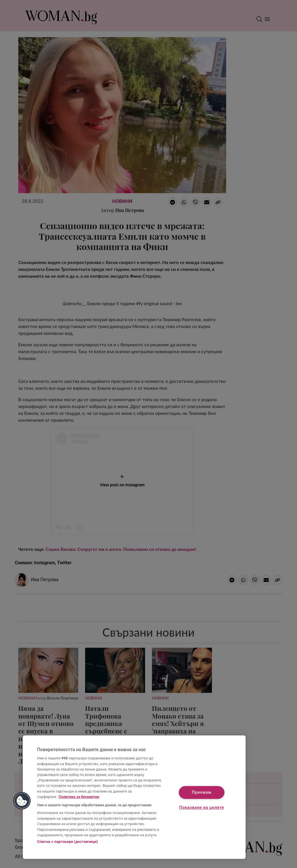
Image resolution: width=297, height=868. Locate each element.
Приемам (202, 792)
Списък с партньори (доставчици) (67, 841)
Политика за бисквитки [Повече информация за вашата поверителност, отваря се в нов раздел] (79, 797)
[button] (22, 801)
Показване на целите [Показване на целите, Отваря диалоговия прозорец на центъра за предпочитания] (201, 807)
